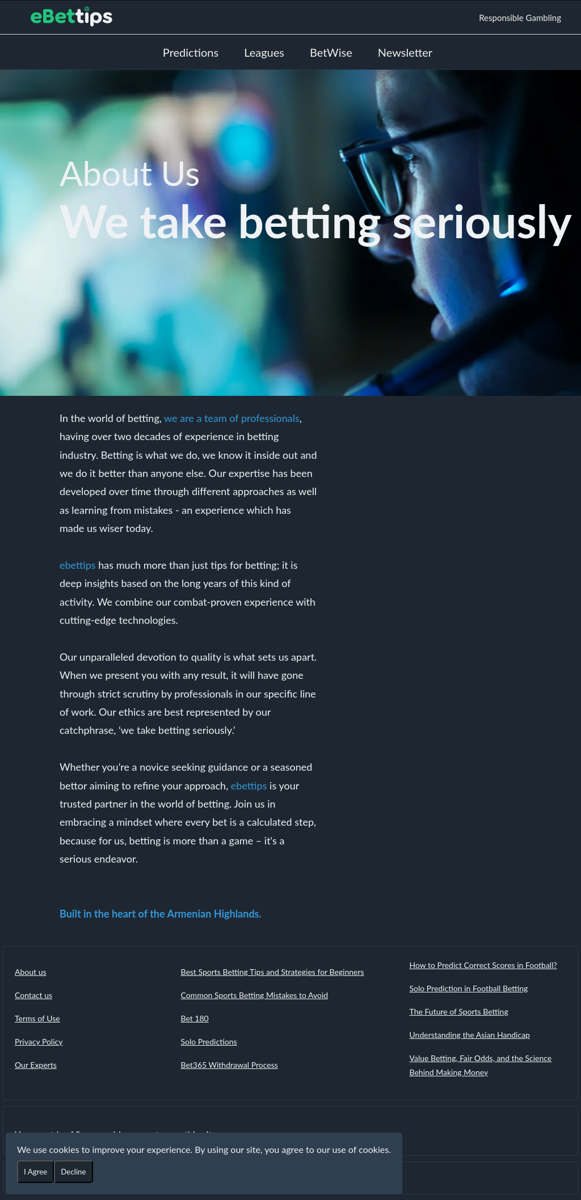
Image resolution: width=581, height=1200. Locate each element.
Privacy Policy (38, 1041)
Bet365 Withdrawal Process (228, 1065)
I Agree (35, 1171)
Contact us (33, 995)
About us (31, 972)
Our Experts (36, 1065)
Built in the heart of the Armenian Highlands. (161, 913)
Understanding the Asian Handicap (470, 1035)
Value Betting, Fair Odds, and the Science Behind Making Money (481, 1065)
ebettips (78, 565)
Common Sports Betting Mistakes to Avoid (254, 995)
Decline (73, 1171)
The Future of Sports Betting (459, 1011)
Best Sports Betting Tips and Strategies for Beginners (272, 972)
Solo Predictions (208, 1041)
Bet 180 (194, 1018)
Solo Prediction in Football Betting (469, 988)
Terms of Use (37, 1018)
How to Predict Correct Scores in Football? (483, 965)
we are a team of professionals (232, 418)
